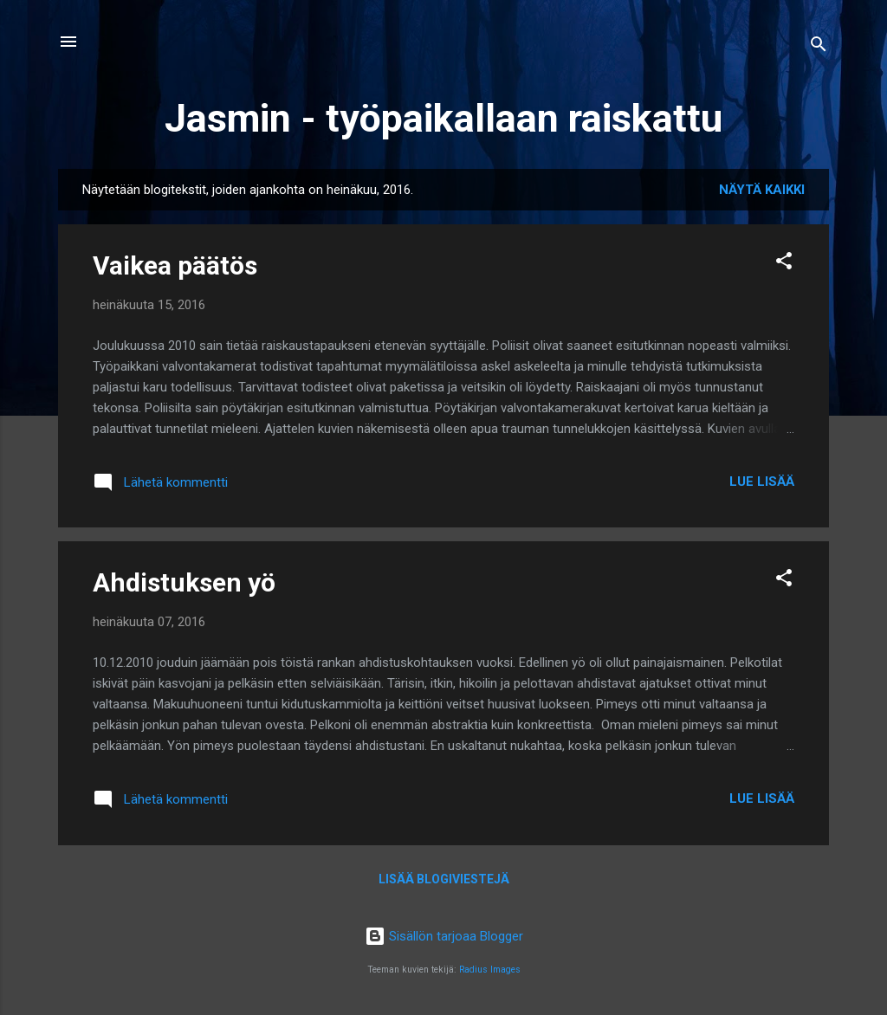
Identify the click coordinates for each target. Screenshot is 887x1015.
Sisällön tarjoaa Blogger (444, 936)
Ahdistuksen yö (184, 582)
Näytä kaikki (762, 189)
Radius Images (490, 969)
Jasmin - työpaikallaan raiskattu (443, 118)
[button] (784, 263)
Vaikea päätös (175, 265)
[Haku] (818, 47)
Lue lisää (761, 481)
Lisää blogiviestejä (444, 879)
